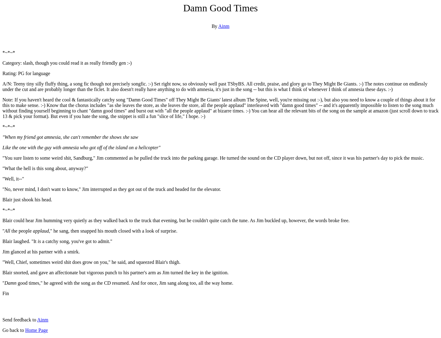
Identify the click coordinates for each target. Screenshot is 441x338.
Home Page (36, 330)
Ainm (223, 26)
